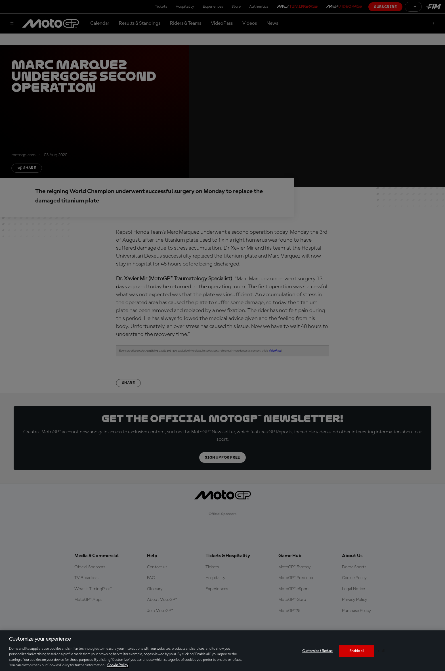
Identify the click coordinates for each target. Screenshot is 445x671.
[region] (222, 650)
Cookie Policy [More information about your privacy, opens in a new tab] (117, 665)
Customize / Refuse (317, 651)
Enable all (356, 651)
